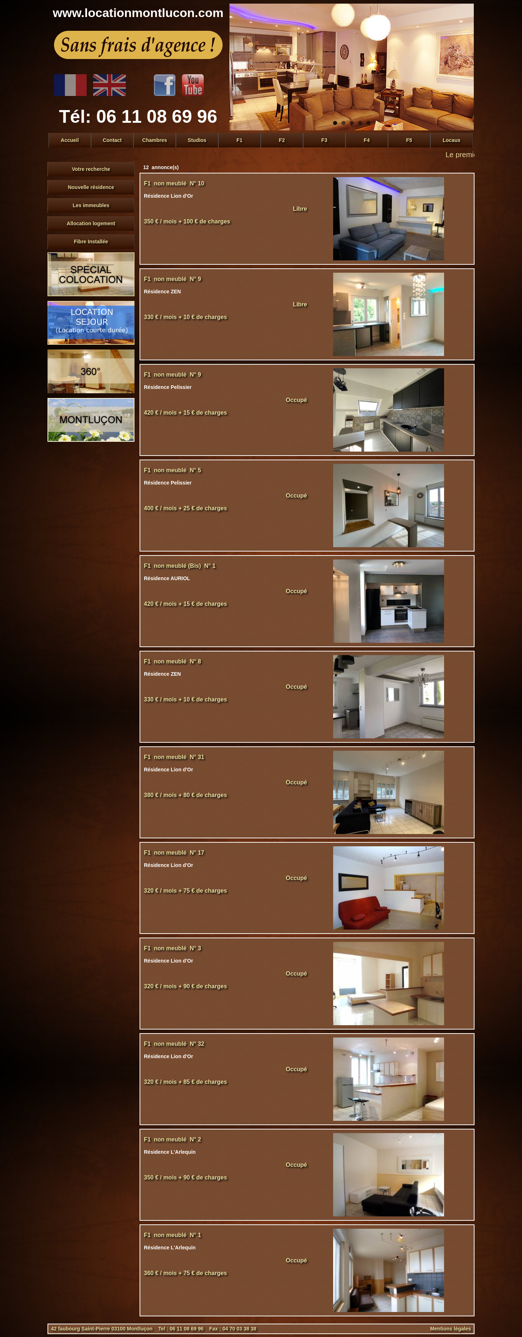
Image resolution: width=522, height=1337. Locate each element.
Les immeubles (90, 205)
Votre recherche (91, 169)
